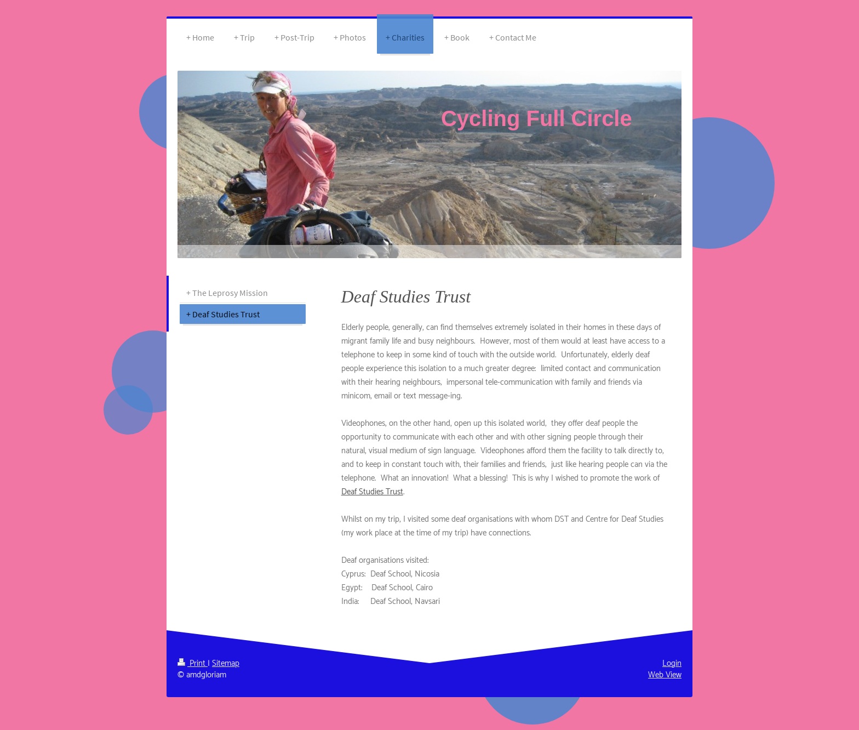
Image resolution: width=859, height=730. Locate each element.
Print (192, 663)
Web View (665, 675)
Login (672, 663)
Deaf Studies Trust (372, 492)
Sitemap (225, 663)
